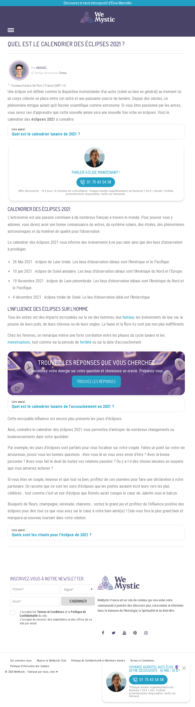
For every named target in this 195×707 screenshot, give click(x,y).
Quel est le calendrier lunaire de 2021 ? (46, 134)
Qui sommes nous (21, 660)
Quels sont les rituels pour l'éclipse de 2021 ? (51, 534)
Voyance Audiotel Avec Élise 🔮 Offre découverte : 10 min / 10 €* (154, 668)
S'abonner (78, 601)
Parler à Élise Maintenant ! (96, 172)
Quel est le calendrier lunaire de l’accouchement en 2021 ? (63, 406)
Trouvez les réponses (96, 381)
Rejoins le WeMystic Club (51, 660)
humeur (128, 317)
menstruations (19, 342)
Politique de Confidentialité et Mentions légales (98, 660)
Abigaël (41, 68)
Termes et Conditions (50, 612)
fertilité (85, 342)
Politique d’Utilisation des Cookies (29, 666)
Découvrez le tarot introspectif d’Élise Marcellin (98, 3)
